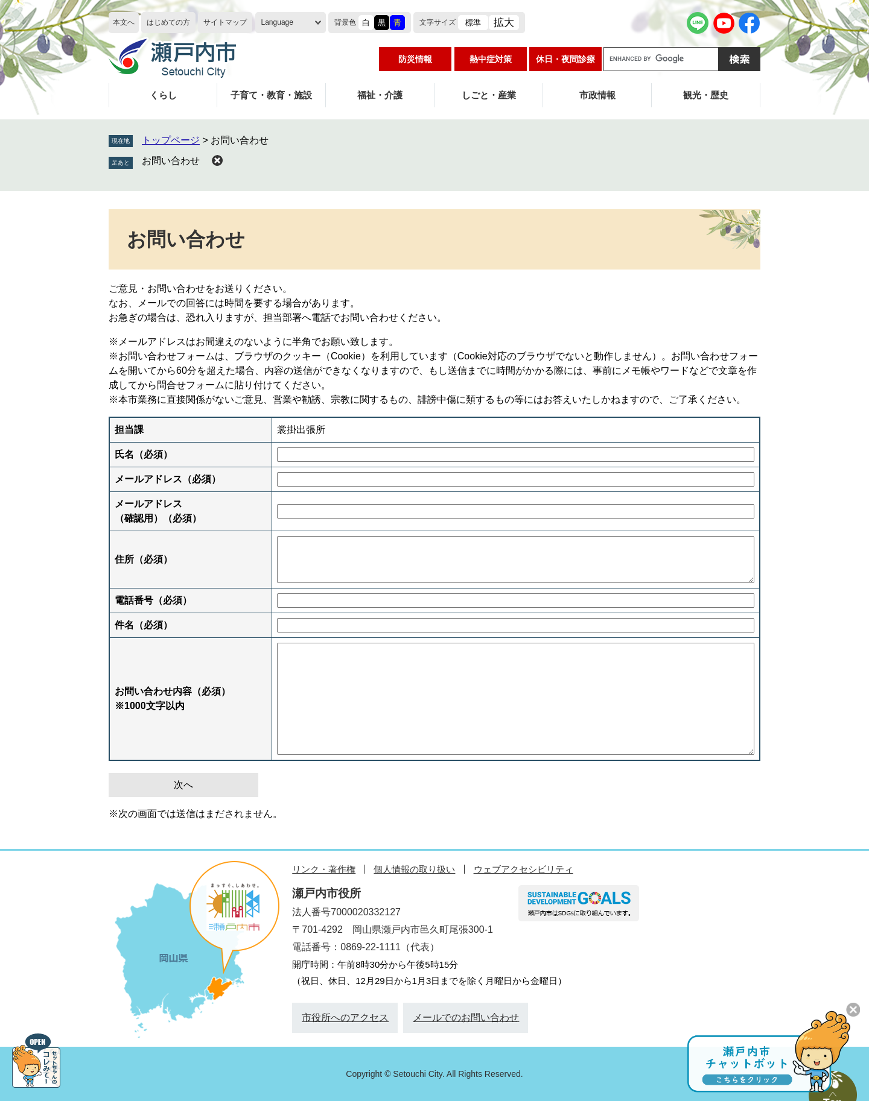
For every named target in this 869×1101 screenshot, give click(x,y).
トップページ (171, 140)
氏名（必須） (144, 454)
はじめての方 (168, 22)
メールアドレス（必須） (168, 479)
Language (277, 22)
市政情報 (597, 95)
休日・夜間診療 (565, 59)
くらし (163, 95)
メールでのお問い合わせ (466, 1017)
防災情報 (415, 59)
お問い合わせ (171, 161)
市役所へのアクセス (345, 1017)
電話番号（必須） (153, 600)
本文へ (124, 22)
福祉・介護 (380, 95)
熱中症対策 (491, 59)
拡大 (504, 22)
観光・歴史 (705, 95)
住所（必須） (144, 559)
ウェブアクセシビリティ (523, 869)
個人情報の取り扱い (414, 869)
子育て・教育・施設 (271, 95)
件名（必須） (144, 625)
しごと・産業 (489, 95)
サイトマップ (225, 22)
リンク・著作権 (323, 869)
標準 (473, 22)
